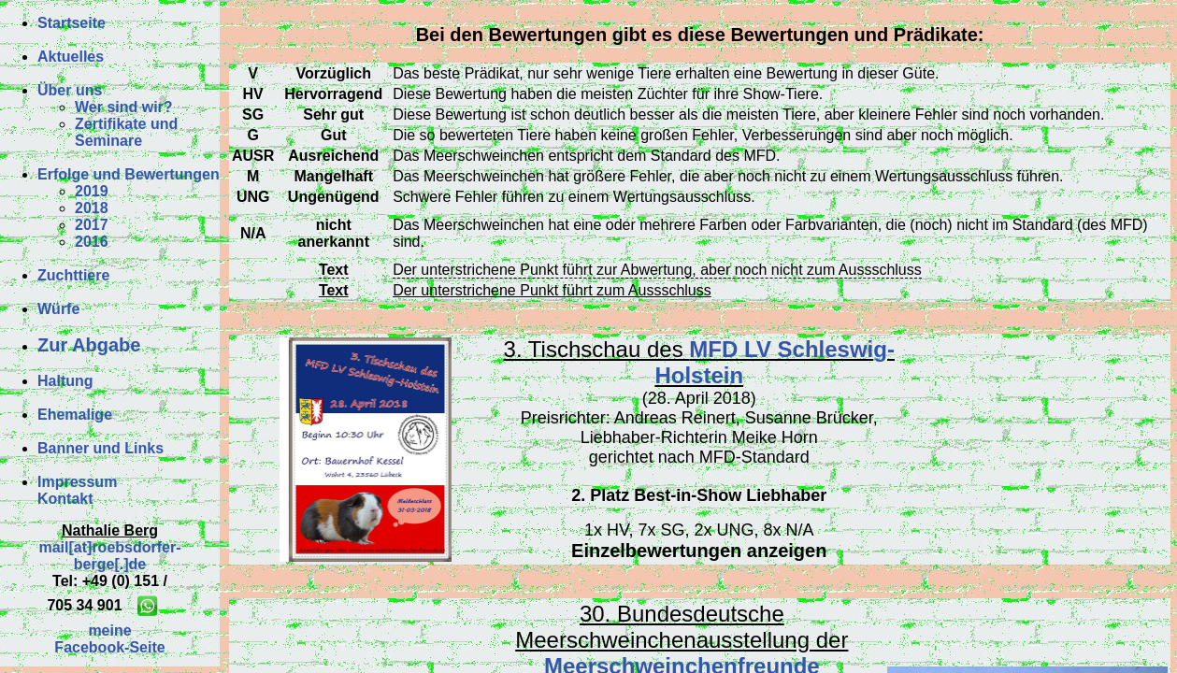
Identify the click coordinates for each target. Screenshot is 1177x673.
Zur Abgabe (88, 345)
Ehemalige (74, 414)
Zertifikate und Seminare (126, 132)
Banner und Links (100, 448)
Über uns (69, 90)
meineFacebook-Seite (109, 639)
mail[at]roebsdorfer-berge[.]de (109, 555)
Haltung (65, 381)
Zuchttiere (73, 275)
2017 (91, 225)
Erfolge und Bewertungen (128, 174)
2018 (91, 208)
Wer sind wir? (124, 107)
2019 (91, 191)
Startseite (71, 23)
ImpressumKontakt (77, 490)
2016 (91, 242)
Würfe (58, 309)
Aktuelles (70, 56)
